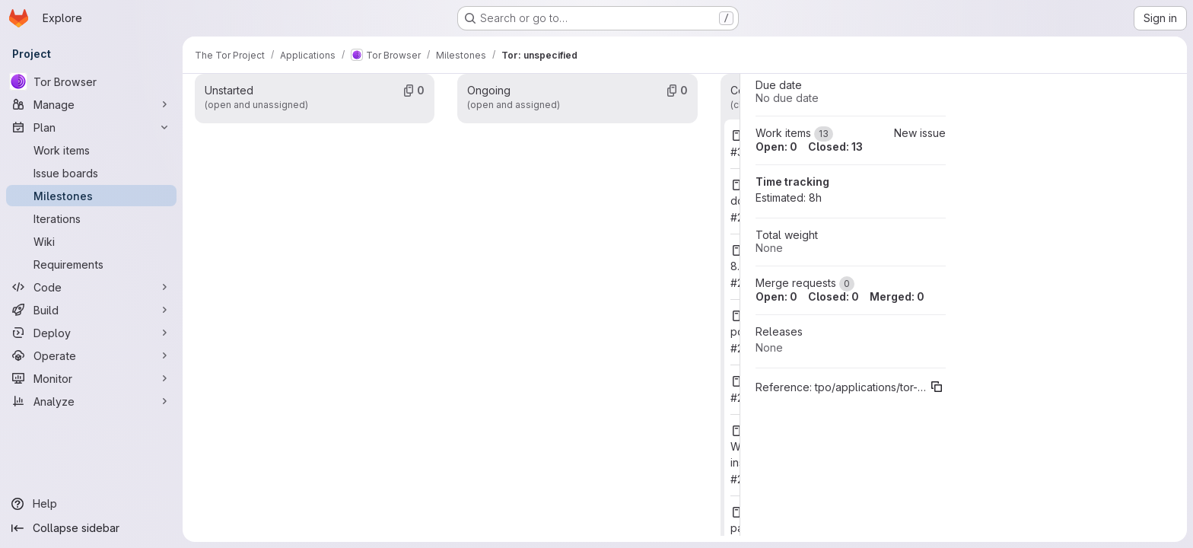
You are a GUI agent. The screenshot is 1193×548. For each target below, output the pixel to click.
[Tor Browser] (91, 81)
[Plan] (91, 127)
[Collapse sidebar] (91, 528)
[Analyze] (91, 401)
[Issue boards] (91, 172)
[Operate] (91, 355)
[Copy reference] (936, 387)
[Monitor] (91, 378)
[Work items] (91, 150)
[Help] (91, 504)
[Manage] (91, 104)
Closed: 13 (835, 146)
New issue (920, 132)
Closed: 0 (833, 296)
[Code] (91, 287)
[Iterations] (91, 218)
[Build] (91, 309)
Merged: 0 (897, 296)
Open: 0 (776, 146)
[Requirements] (91, 264)
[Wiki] (91, 241)
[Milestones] (91, 195)
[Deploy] (91, 332)
